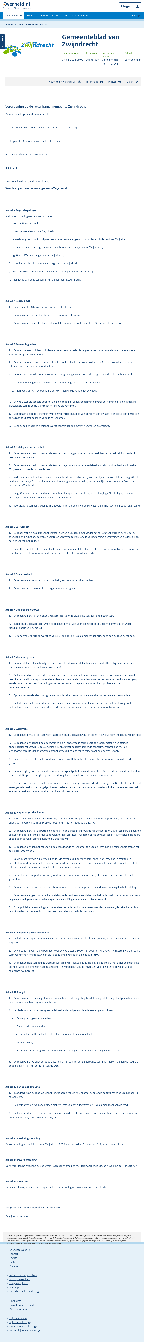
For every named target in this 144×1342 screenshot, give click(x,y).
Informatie (94, 82)
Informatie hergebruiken (23, 1275)
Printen (114, 82)
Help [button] (134, 15)
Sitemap (14, 1287)
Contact (13, 1254)
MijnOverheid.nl (18, 1318)
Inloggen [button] (126, 6)
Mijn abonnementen (76, 15)
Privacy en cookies (19, 1279)
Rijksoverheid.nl (18, 1322)
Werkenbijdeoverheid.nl (22, 1330)
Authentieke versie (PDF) (65, 82)
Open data (15, 1301)
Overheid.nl (11, 16)
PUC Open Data (18, 1309)
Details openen (2, 41)
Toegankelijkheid (18, 1283)
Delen (132, 82)
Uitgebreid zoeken (49, 15)
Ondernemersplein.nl (21, 1326)
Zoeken (13, 1266)
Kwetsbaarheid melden (22, 1291)
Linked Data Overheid (21, 1305)
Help (12, 1262)
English (13, 1258)
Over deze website (19, 1249)
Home (29, 15)
